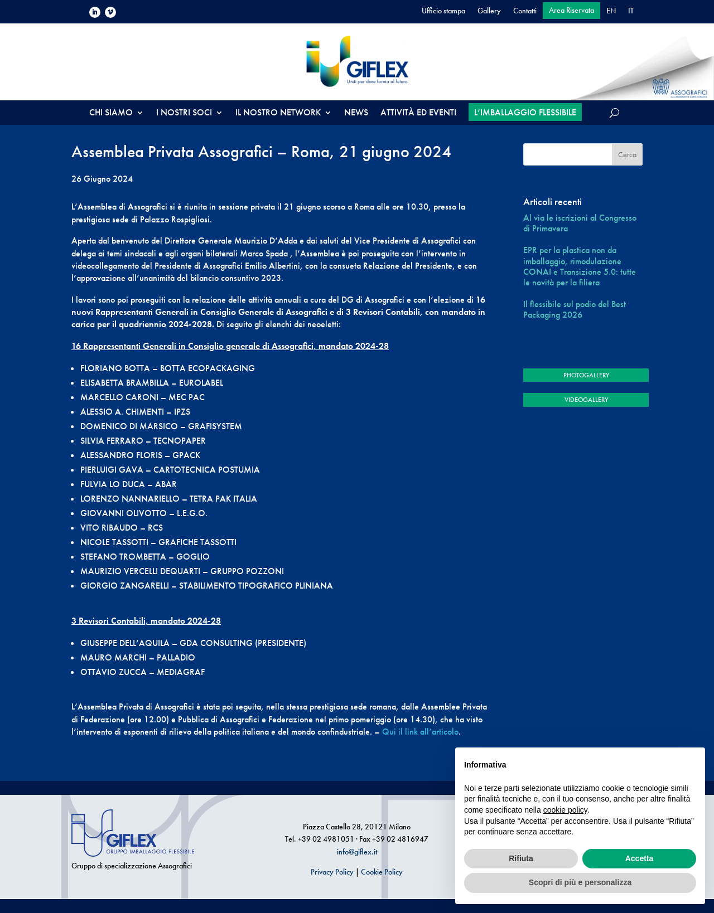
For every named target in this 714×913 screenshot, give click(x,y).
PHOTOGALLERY (586, 375)
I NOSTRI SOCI (184, 113)
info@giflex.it (357, 852)
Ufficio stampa (443, 11)
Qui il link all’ (407, 731)
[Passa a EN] (611, 13)
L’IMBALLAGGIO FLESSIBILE (525, 112)
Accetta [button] (639, 858)
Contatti (525, 11)
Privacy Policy (332, 872)
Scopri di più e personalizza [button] (580, 882)
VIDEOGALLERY (586, 399)
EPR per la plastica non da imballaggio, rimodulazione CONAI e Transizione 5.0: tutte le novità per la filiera (579, 266)
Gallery (489, 11)
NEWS (356, 113)
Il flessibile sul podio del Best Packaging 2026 (574, 309)
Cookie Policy (382, 872)
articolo (445, 731)
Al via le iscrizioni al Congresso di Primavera (579, 223)
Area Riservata (571, 10)
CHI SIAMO (111, 113)
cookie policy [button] (565, 809)
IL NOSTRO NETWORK (278, 113)
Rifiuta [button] (521, 858)
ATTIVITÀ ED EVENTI (418, 113)
